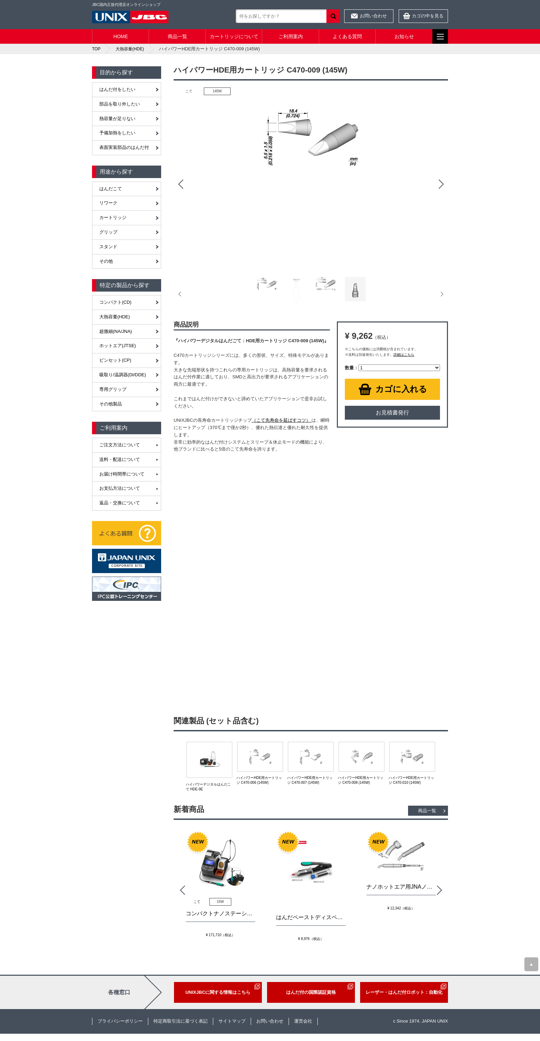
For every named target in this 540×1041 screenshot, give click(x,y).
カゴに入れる (401, 389)
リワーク (108, 202)
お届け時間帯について (121, 474)
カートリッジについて (234, 36)
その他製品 (110, 403)
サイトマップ (232, 1021)
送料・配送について (119, 459)
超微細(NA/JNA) (115, 331)
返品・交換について (119, 502)
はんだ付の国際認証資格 (311, 992)
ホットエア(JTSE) (117, 345)
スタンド (108, 246)
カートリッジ (112, 217)
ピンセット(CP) (115, 360)
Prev (180, 184)
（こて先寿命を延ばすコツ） (282, 420)
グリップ (108, 232)
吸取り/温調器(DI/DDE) (122, 374)
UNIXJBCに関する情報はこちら (217, 992)
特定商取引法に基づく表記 (180, 1021)
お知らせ (404, 36)
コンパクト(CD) (115, 302)
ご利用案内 (291, 36)
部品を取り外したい (119, 104)
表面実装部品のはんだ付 (124, 147)
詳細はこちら (403, 354)
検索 (333, 16)
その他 (106, 261)
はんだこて (110, 188)
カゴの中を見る (427, 15)
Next (441, 184)
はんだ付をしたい (117, 89)
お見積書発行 (392, 412)
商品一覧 (177, 36)
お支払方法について (119, 488)
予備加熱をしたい (117, 132)
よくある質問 (347, 36)
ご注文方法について (119, 444)
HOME (121, 36)
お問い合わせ (373, 15)
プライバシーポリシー (120, 1021)
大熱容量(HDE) (114, 316)
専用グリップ (112, 389)
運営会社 (303, 1021)
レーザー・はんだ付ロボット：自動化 (404, 992)
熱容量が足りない (117, 118)
